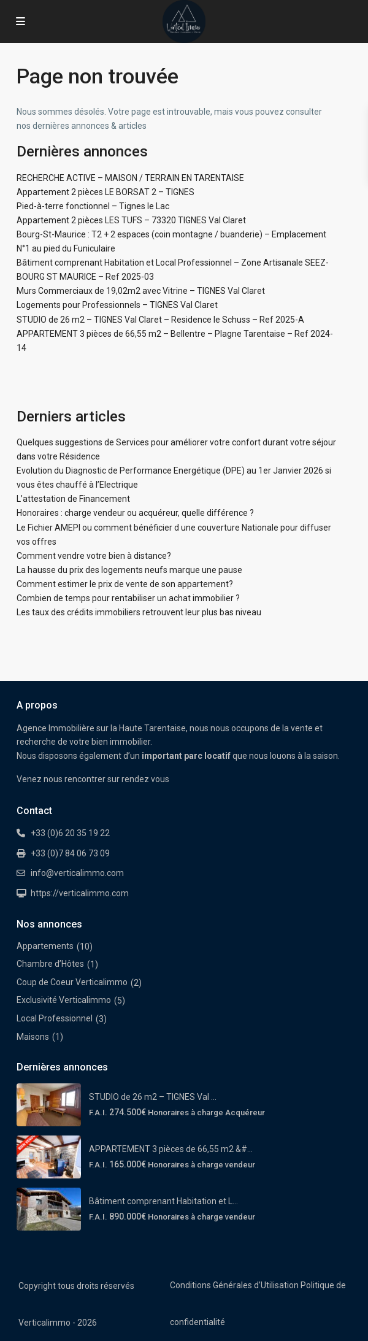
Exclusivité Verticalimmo (64, 1000)
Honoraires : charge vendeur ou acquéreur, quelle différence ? (135, 513)
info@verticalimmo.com (77, 873)
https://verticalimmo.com (80, 893)
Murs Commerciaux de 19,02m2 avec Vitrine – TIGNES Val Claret (141, 291)
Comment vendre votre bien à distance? (94, 556)
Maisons (33, 1037)
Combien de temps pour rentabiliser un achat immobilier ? (128, 598)
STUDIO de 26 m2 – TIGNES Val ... (153, 1097)
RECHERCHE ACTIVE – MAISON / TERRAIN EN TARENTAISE (130, 178)
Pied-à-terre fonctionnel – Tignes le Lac (93, 206)
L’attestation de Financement (73, 499)
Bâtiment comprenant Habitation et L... (163, 1201)
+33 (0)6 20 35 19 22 (70, 833)
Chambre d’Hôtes (50, 964)
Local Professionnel (55, 1018)
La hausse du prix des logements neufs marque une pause (129, 570)
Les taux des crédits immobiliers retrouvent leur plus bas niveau (139, 612)
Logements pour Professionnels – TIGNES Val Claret (117, 305)
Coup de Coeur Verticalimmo (72, 982)
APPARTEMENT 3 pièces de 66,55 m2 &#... (171, 1149)
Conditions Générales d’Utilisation (234, 1285)
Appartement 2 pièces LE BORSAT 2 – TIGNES (105, 192)
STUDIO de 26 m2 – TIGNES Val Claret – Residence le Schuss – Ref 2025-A (160, 320)
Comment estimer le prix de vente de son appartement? (125, 584)
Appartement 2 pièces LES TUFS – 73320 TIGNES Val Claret (131, 220)
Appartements (45, 946)
